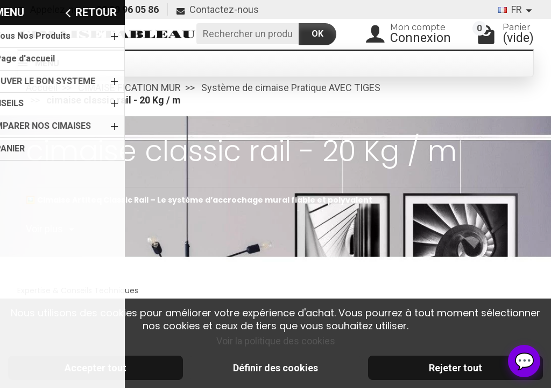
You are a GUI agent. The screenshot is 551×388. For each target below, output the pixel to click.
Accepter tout (95, 367)
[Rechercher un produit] (247, 33)
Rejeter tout (455, 367)
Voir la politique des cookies (275, 341)
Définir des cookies (275, 367)
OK (317, 34)
